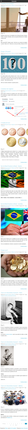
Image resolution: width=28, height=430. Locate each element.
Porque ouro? (4, 250)
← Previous (4, 423)
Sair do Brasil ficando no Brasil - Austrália (12, 204)
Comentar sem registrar (7, 89)
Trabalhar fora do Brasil (7, 3)
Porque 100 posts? (6, 51)
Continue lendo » (24, 47)
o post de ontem (9, 334)
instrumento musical (12, 295)
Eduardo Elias (7, 5)
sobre (4, 92)
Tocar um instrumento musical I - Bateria (11, 386)
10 (25, 423)
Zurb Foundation (13, 428)
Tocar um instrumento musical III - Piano (11, 292)
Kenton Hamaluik (24, 428)
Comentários (13, 90)
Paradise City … (10, 417)
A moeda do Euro (5, 122)
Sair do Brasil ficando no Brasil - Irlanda (11, 166)
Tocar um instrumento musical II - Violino (11, 342)
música (6, 295)
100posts (13, 5)
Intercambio (7, 169)
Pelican (6, 428)
